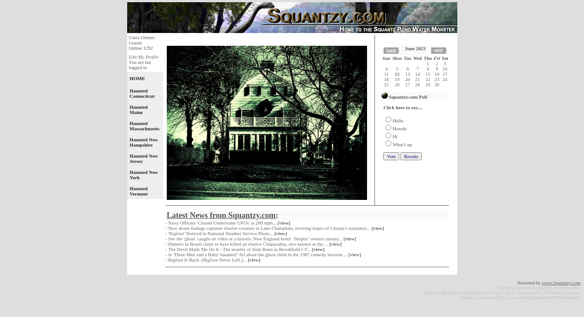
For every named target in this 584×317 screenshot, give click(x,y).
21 (417, 79)
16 (436, 74)
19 (397, 79)
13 (407, 74)
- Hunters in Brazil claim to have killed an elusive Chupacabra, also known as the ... (254, 244)
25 (386, 84)
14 (417, 74)
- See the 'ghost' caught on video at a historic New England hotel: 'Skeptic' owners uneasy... (261, 238)
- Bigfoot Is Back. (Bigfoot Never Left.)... (213, 259)
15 (428, 74)
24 (444, 79)
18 (386, 79)
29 (428, 84)
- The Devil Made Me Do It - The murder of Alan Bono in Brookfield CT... (245, 249)
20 (407, 79)
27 (407, 84)
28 (417, 84)
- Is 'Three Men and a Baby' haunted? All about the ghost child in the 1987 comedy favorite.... (263, 254)
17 (444, 74)
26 (397, 84)
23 (436, 79)
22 (428, 79)
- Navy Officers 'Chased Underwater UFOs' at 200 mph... (228, 222)
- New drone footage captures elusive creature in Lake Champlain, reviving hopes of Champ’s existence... (275, 228)
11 (386, 74)
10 (444, 68)
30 (436, 84)
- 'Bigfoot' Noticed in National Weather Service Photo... (226, 233)
